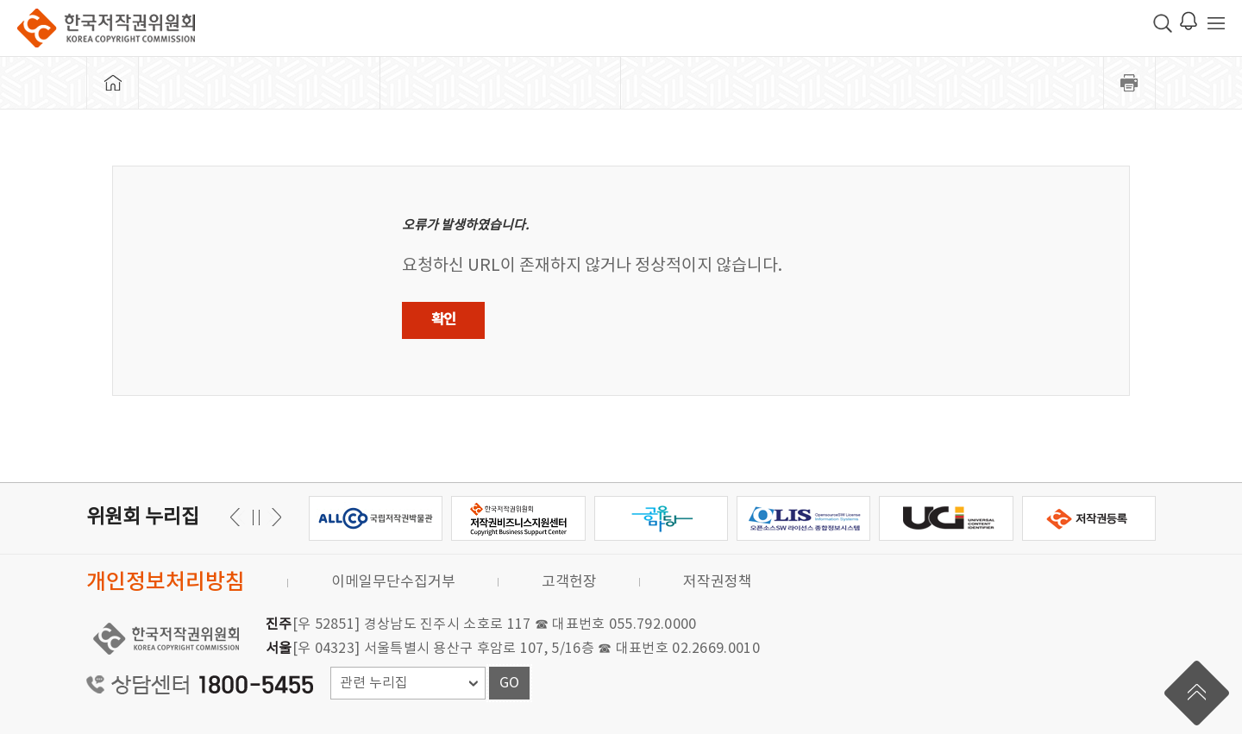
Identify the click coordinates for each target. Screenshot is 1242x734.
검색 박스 (1162, 23)
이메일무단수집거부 (393, 582)
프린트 (1130, 83)
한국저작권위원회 (106, 28)
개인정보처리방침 (165, 582)
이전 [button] (274, 517)
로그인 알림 (1188, 20)
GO (509, 683)
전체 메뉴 (1216, 23)
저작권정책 (717, 582)
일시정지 (256, 517)
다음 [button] (238, 517)
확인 (443, 320)
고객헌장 (569, 582)
